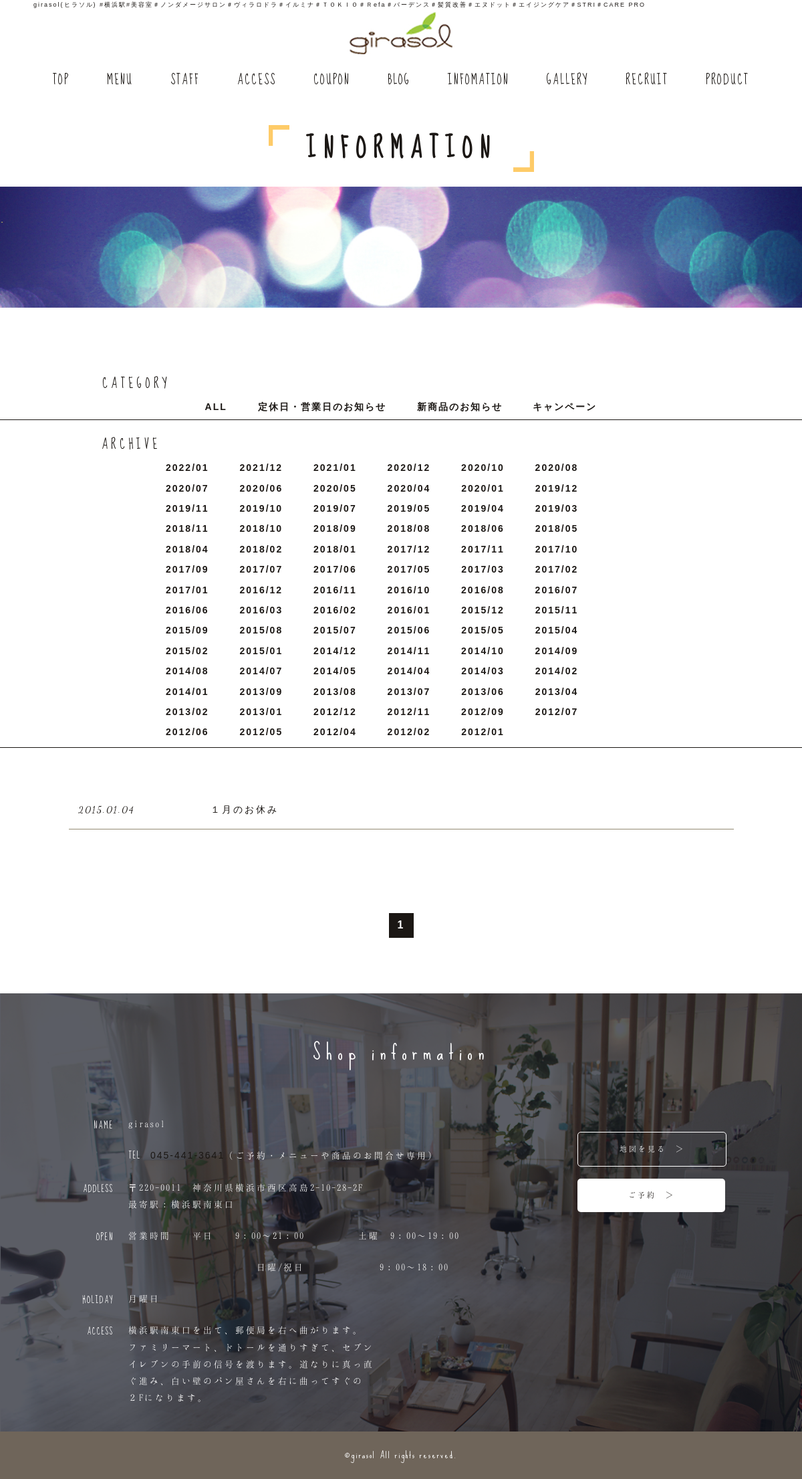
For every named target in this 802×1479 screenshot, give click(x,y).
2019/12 (557, 488)
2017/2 (557, 569)
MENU (120, 81)
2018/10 (261, 528)
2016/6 (187, 610)
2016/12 (261, 590)
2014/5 (335, 671)
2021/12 (261, 467)
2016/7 (557, 590)
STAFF (185, 81)
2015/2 (187, 651)
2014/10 (483, 651)
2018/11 (187, 528)
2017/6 (335, 569)
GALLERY (567, 81)
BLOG (399, 81)
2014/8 (187, 671)
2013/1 (261, 711)
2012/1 (483, 731)
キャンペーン (565, 406)
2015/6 (409, 630)
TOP (61, 81)
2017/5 (409, 569)
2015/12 (483, 610)
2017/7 (261, 569)
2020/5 (335, 488)
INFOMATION (478, 81)
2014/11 (409, 651)
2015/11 (557, 610)
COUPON (331, 81)
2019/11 (187, 508)
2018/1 (335, 549)
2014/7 (261, 671)
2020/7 (187, 488)
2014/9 (557, 651)
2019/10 (261, 508)
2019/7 (335, 508)
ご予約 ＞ (651, 1195)
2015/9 (187, 630)
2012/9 (483, 711)
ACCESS (256, 81)
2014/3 (483, 671)
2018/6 (483, 528)
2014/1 (187, 691)
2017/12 (409, 549)
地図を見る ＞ (652, 1149)
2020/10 (483, 467)
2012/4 (335, 731)
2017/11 (483, 549)
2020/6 (261, 488)
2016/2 (335, 610)
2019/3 (557, 508)
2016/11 (335, 590)
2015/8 (261, 630)
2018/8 (409, 528)
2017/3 (483, 569)
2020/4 (409, 488)
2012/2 (409, 731)
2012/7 (557, 711)
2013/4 (557, 691)
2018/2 (261, 549)
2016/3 (261, 610)
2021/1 (335, 467)
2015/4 (557, 630)
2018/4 (187, 549)
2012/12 (335, 711)
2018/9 (335, 528)
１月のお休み (245, 809)
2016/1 (409, 610)
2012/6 (187, 731)
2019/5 (409, 508)
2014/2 (557, 671)
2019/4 (483, 508)
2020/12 (409, 467)
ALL (216, 406)
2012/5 (261, 731)
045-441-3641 (187, 1155)
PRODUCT (727, 81)
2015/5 (483, 630)
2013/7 (409, 691)
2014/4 (409, 671)
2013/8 (335, 691)
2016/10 (409, 590)
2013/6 (483, 691)
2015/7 (335, 630)
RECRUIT (647, 81)
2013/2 (187, 711)
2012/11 (409, 711)
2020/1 (483, 488)
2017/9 (187, 569)
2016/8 (483, 590)
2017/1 (187, 590)
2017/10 (557, 549)
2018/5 (557, 528)
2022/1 (187, 467)
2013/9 (261, 691)
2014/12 (335, 651)
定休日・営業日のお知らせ (322, 406)
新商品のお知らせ (460, 406)
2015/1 (261, 651)
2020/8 (557, 467)
